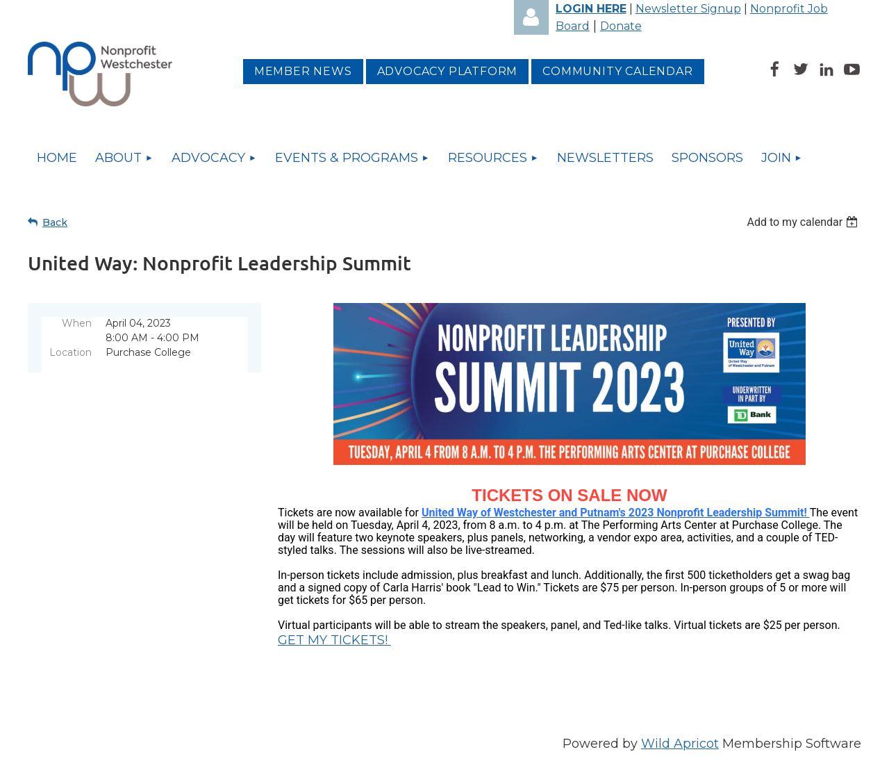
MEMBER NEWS (303, 71)
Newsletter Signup (688, 8)
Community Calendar (617, 71)
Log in (531, 17)
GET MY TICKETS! (334, 640)
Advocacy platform (447, 71)
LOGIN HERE (591, 8)
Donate (621, 26)
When (77, 323)
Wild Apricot (680, 743)
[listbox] (804, 222)
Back (54, 222)
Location (70, 352)
